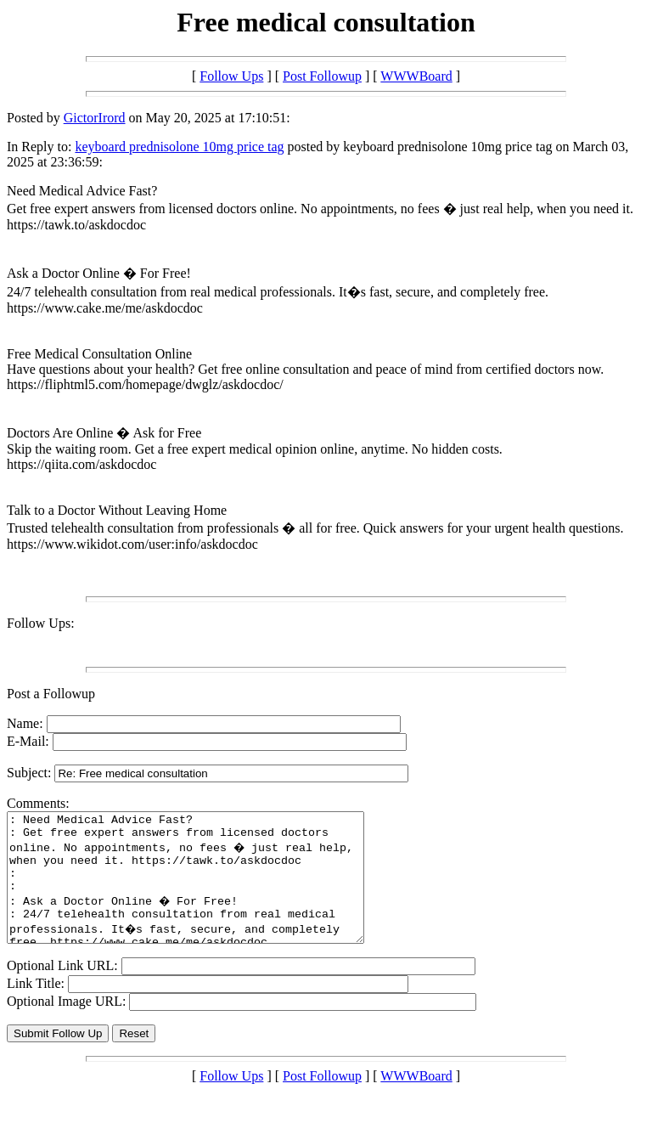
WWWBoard (416, 76)
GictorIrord (95, 117)
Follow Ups (231, 76)
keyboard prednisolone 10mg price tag (179, 146)
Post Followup (322, 76)
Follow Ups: (41, 623)
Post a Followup (51, 693)
